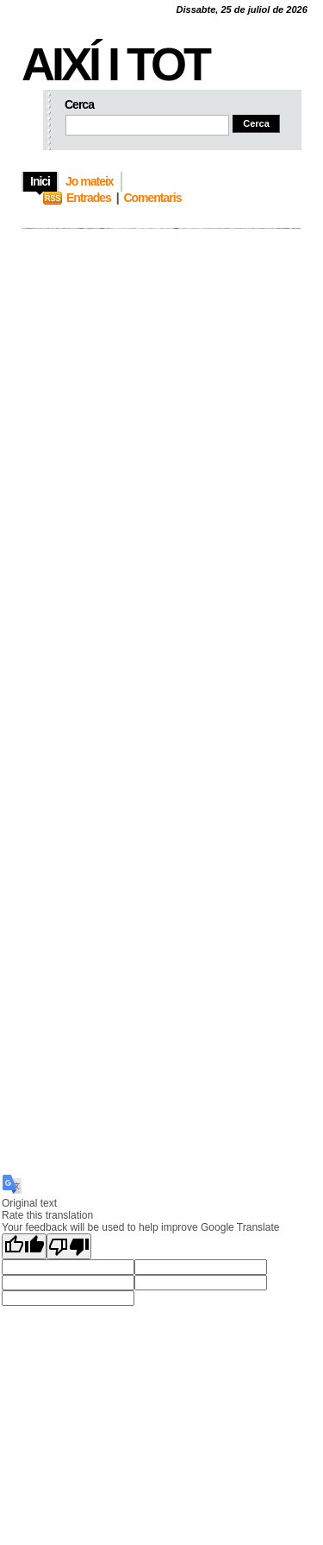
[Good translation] (24, 1246)
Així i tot (115, 64)
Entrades (88, 198)
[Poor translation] (69, 1246)
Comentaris (152, 198)
